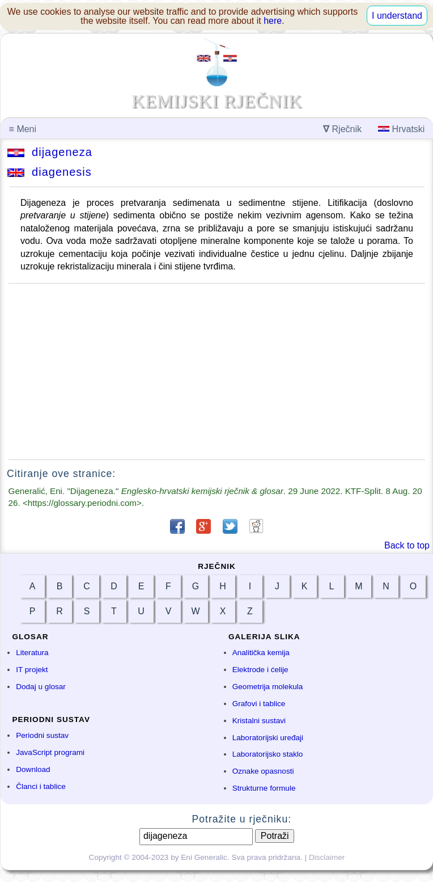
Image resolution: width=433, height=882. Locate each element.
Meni (22, 129)
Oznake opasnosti (263, 771)
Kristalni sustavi (259, 720)
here (273, 21)
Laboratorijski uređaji (267, 737)
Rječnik (342, 129)
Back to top (407, 545)
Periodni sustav (42, 735)
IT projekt (32, 669)
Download (33, 769)
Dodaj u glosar (41, 686)
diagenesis (49, 172)
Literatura (32, 652)
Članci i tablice (41, 786)
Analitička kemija (261, 652)
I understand (397, 15)
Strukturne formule (264, 788)
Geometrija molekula (267, 686)
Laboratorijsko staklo (267, 754)
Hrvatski (401, 129)
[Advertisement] (217, 371)
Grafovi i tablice (259, 703)
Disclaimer (327, 857)
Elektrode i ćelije (260, 669)
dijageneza (49, 152)
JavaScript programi (50, 752)
